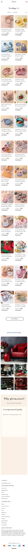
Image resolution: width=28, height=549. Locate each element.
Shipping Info (4, 490)
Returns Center (4, 494)
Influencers (3, 512)
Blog (2, 504)
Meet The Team (5, 506)
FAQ (2, 492)
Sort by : (9, 12)
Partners (3, 518)
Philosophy (3, 522)
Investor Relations (5, 516)
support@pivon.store (6, 483)
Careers (3, 508)
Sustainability (4, 520)
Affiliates (3, 514)
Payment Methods (5, 496)
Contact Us (4, 488)
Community (4, 525)
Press (2, 510)
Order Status (4, 498)
